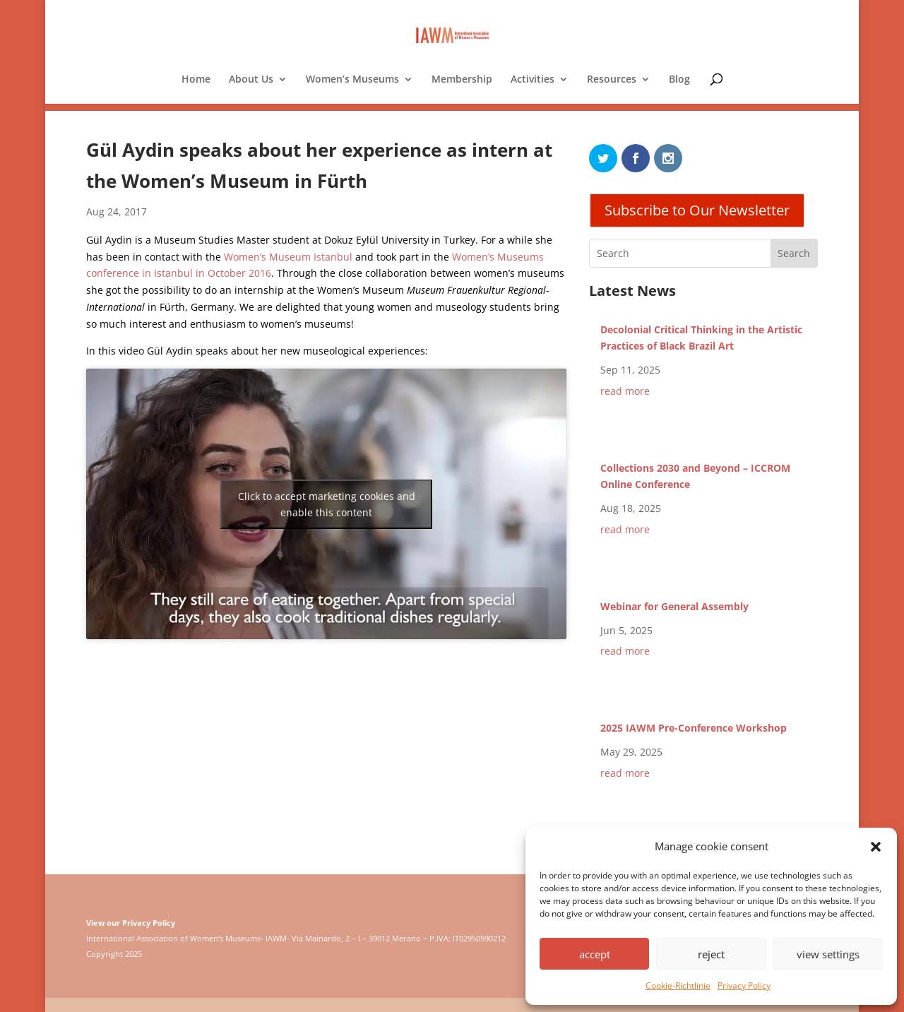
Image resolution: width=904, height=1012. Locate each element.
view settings (828, 954)
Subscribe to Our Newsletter (697, 210)
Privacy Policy (744, 986)
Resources (611, 79)
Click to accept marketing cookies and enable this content (326, 504)
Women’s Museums (352, 79)
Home (196, 79)
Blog (679, 79)
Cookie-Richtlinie (678, 986)
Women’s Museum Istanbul (288, 256)
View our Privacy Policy (130, 922)
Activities (532, 79)
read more (625, 391)
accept (594, 954)
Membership (462, 79)
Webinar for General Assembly (674, 606)
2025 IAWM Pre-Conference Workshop (693, 727)
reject (711, 954)
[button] (876, 847)
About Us (251, 79)
